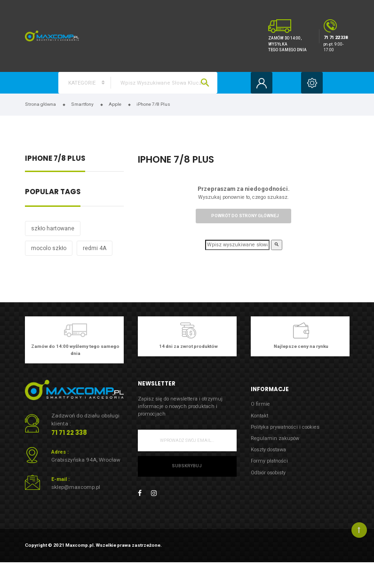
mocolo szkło (48, 248)
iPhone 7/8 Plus (55, 159)
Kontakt (259, 416)
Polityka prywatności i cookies (285, 427)
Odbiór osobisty (268, 473)
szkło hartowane (52, 228)
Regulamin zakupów (275, 438)
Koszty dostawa (268, 450)
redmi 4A (94, 248)
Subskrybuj (187, 466)
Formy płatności (269, 461)
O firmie (260, 404)
